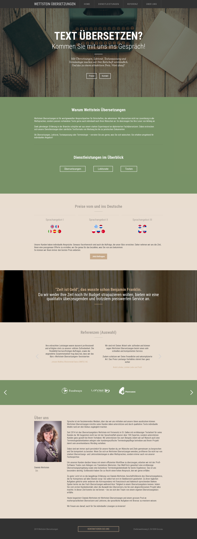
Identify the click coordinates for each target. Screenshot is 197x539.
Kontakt (105, 76)
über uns (151, 4)
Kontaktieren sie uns (98, 529)
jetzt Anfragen (98, 256)
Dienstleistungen (108, 4)
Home (87, 4)
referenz (132, 4)
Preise (91, 76)
